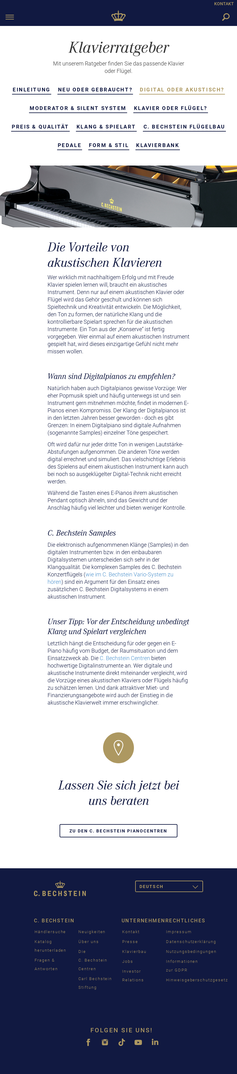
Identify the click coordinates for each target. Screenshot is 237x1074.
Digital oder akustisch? (182, 89)
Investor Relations (133, 975)
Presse (130, 941)
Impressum (179, 931)
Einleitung (32, 89)
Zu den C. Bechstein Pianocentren (118, 830)
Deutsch (171, 887)
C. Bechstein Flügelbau (184, 127)
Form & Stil (109, 145)
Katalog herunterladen (50, 946)
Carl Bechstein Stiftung (95, 983)
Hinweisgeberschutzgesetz (197, 980)
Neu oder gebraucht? (95, 89)
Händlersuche (50, 931)
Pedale (69, 145)
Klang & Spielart (106, 127)
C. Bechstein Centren (125, 658)
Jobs (127, 961)
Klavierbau (134, 951)
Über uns (88, 941)
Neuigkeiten (92, 931)
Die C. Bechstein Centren (92, 960)
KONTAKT (224, 3)
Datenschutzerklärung (191, 941)
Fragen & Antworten (46, 964)
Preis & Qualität (40, 127)
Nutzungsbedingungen (191, 951)
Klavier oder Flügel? (170, 108)
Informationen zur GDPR (182, 965)
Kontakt (131, 931)
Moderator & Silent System (78, 108)
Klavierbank (157, 145)
